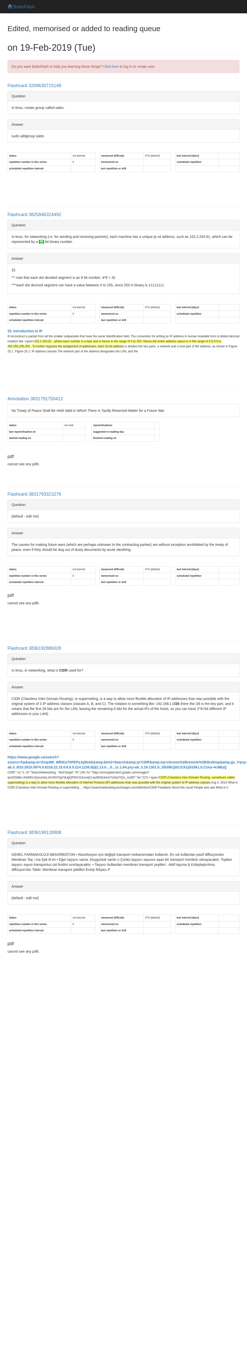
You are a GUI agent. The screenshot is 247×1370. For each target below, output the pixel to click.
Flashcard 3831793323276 (34, 494)
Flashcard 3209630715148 (34, 85)
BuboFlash (21, 6)
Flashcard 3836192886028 (34, 648)
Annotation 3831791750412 (35, 398)
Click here (111, 66)
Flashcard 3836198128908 (34, 832)
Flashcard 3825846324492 (34, 214)
